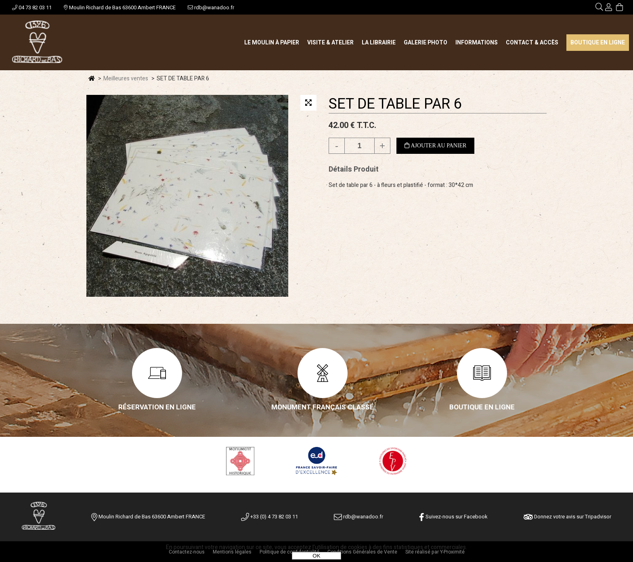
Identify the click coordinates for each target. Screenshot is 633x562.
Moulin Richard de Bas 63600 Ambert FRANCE (120, 7)
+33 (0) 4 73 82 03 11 (269, 516)
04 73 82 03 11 (32, 7)
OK (316, 556)
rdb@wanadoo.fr (211, 7)
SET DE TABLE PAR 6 (395, 104)
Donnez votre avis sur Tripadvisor (567, 516)
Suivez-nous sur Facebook (453, 516)
